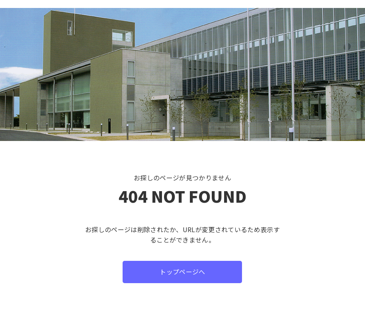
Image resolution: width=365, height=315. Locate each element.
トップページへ (182, 271)
